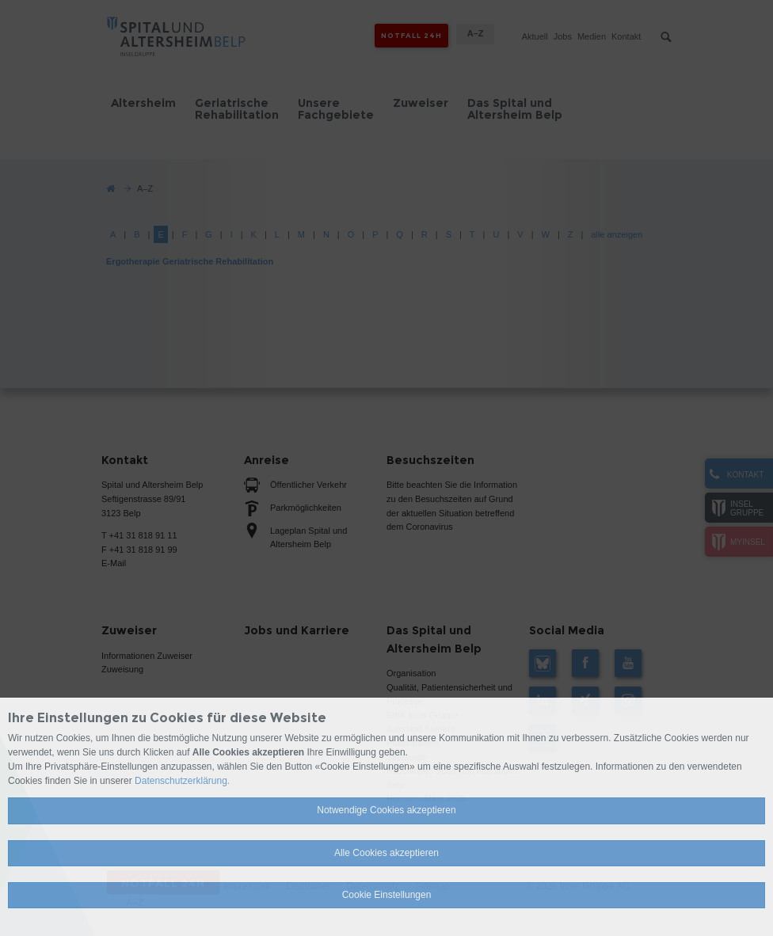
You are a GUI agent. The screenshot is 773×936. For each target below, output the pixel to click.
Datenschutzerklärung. (182, 780)
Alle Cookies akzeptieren (386, 852)
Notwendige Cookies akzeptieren (386, 810)
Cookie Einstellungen (387, 894)
